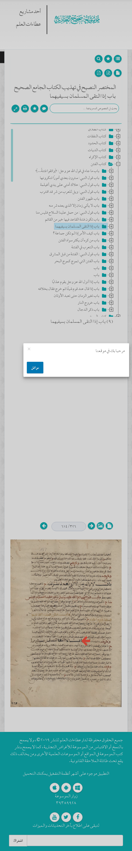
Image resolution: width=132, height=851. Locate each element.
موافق (35, 367)
